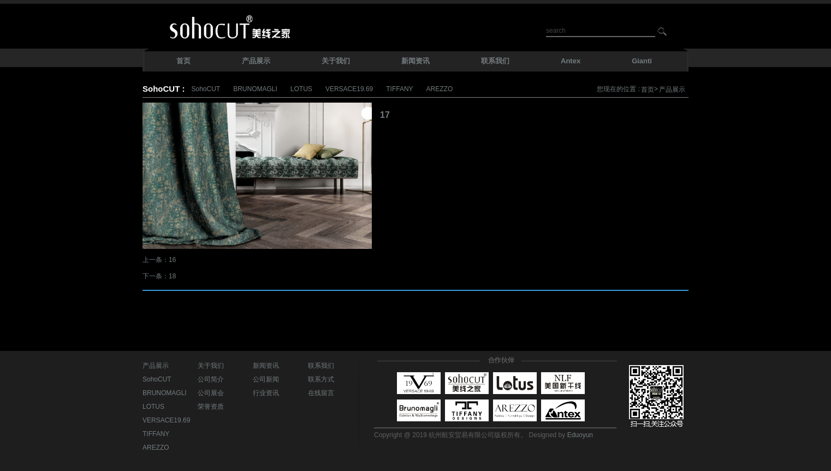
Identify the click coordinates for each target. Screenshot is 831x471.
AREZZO (439, 89)
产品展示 (672, 89)
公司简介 (211, 379)
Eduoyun (580, 435)
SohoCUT (205, 89)
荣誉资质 (211, 406)
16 (172, 260)
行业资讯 (266, 393)
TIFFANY (399, 89)
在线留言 (321, 393)
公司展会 (211, 393)
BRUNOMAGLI (255, 89)
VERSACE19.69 (349, 89)
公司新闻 (266, 379)
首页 (647, 89)
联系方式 (321, 379)
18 (172, 276)
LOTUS (301, 89)
